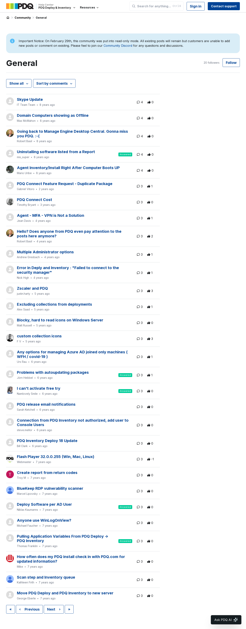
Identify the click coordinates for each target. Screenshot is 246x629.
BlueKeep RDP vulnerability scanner (50, 488)
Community (23, 17)
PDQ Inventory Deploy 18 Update (47, 440)
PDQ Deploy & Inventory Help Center (8, 17)
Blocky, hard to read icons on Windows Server (60, 320)
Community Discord (118, 46)
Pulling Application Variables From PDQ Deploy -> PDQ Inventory (62, 538)
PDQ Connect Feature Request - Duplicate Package (64, 183)
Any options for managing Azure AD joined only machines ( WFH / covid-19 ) (72, 354)
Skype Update (30, 99)
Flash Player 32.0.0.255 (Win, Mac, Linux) (55, 456)
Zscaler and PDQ (32, 288)
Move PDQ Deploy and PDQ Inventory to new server (65, 593)
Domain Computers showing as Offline (53, 115)
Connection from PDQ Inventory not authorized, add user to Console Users (73, 422)
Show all (16, 83)
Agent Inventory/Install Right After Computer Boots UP (68, 167)
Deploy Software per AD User (44, 504)
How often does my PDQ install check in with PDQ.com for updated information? (71, 559)
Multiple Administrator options (45, 252)
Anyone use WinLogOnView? (44, 520)
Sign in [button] (195, 6)
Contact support (224, 6)
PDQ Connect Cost (34, 199)
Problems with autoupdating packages (53, 372)
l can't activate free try (38, 388)
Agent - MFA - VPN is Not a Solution (50, 215)
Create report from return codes (47, 472)
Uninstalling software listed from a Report (56, 151)
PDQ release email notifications (46, 404)
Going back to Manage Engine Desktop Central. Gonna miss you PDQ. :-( (72, 133)
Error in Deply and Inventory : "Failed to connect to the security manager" (68, 270)
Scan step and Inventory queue (46, 577)
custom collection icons (39, 336)
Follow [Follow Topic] (231, 63)
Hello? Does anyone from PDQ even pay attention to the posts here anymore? (69, 233)
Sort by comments (52, 83)
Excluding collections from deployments (54, 304)
